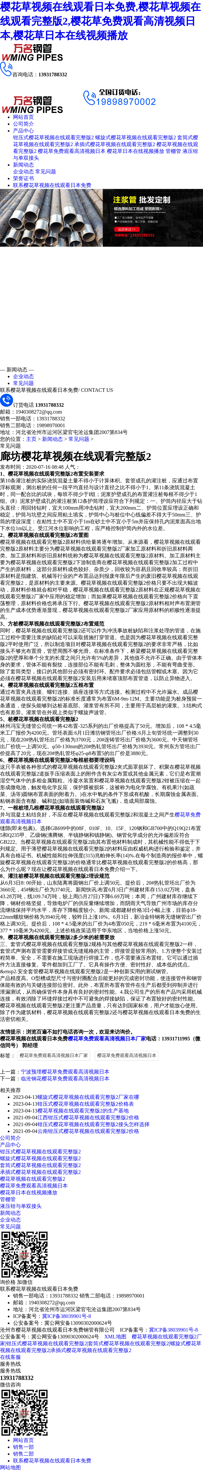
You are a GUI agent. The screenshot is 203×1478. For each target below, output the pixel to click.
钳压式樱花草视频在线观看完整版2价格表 (85, 1104)
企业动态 (23, 171)
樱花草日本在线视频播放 (135, 151)
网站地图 (10, 1467)
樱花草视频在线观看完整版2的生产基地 (83, 1110)
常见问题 (45, 171)
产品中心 (23, 130)
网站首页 (23, 117)
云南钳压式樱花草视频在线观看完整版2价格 (88, 1131)
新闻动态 (23, 165)
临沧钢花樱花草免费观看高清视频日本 (65, 1078)
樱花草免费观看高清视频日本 (72, 151)
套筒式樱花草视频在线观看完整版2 (40, 1165)
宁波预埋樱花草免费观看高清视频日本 (65, 1071)
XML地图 (115, 1336)
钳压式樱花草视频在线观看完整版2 (53, 137)
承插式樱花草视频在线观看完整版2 (114, 144)
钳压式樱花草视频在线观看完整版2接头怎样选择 (93, 1124)
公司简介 (23, 124)
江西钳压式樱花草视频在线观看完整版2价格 (88, 1117)
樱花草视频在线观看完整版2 (32, 1179)
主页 (31, 439)
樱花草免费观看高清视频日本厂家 (107, 1038)
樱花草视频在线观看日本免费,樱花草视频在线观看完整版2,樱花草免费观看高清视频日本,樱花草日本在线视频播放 (100, 21)
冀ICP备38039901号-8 (66, 1316)
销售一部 (23, 1447)
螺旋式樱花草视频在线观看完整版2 (135, 137)
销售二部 (23, 1454)
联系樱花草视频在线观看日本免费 (52, 185)
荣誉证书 (23, 178)
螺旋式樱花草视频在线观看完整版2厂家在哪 (88, 1097)
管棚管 (173, 151)
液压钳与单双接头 (21, 1206)
